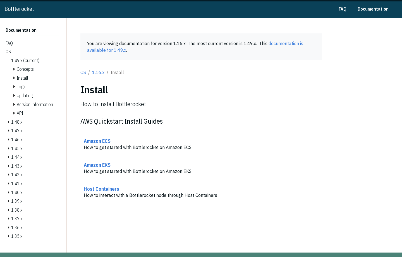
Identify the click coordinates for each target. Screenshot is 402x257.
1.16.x (98, 72)
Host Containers (101, 188)
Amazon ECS (97, 141)
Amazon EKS (97, 164)
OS (83, 72)
